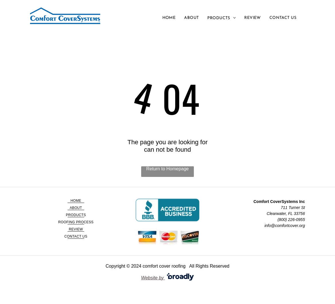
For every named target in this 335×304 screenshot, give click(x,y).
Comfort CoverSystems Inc (279, 201)
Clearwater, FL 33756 (286, 213)
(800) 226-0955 (291, 219)
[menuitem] (169, 17)
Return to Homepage (167, 168)
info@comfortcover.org (285, 225)
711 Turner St (293, 207)
